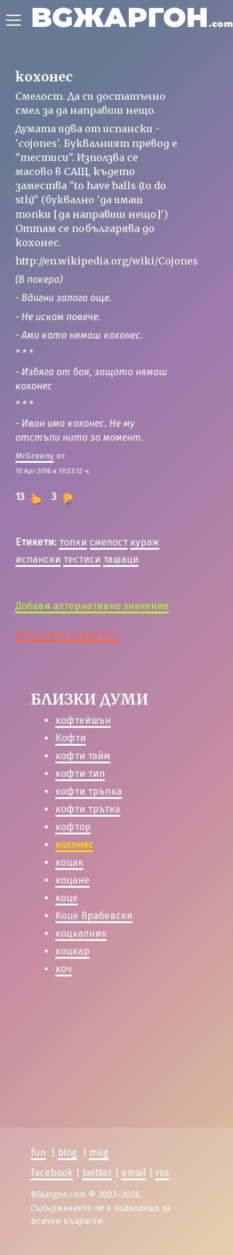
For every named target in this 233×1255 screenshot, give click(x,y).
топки (73, 542)
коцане (72, 880)
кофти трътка (87, 809)
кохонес (74, 844)
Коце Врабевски (93, 915)
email (133, 1172)
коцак (69, 862)
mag (99, 1152)
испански (38, 559)
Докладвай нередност (67, 634)
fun (38, 1152)
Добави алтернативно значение (92, 606)
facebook (52, 1172)
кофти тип (80, 773)
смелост (109, 542)
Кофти (70, 738)
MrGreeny (34, 456)
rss (162, 1172)
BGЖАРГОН (132, 17)
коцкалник (81, 933)
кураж (144, 542)
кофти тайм (82, 756)
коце (66, 898)
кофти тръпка (88, 791)
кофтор (73, 827)
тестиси (82, 559)
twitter (97, 1172)
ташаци (121, 559)
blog (67, 1152)
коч (63, 969)
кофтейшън (83, 720)
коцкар (72, 951)
